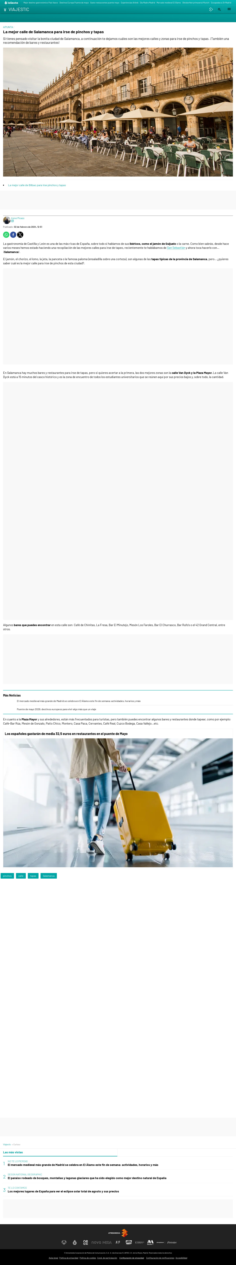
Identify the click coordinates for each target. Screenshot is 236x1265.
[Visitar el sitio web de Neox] (85, 1242)
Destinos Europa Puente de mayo (74, 2)
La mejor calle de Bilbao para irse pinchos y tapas (37, 185)
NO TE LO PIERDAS (18, 1161)
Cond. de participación (107, 1258)
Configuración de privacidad (131, 1258)
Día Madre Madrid (147, 2)
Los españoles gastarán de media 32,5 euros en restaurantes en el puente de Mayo (66, 734)
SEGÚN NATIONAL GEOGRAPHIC (25, 1174)
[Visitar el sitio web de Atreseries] (118, 1242)
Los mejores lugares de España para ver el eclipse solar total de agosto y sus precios (63, 1191)
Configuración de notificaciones (160, 1258)
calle (20, 875)
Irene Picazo (17, 218)
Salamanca (49, 875)
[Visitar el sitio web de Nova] (96, 1242)
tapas (33, 875)
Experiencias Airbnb (129, 2)
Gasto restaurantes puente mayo (104, 2)
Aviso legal (53, 1258)
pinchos (7, 875)
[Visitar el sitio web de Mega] (107, 1242)
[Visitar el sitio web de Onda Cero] (128, 1242)
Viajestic (7, 1144)
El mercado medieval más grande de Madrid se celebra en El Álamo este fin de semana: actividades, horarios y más (79, 700)
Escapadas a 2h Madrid (221, 2)
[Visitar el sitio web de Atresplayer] (161, 1242)
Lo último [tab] (126, 1152)
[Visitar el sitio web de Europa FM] (139, 1242)
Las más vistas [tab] (13, 1152)
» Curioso (16, 1144)
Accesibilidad (181, 1258)
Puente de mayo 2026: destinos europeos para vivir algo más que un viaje (56, 709)
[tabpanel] (118, 1176)
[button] (219, 9)
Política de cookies (88, 1258)
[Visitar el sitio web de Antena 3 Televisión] (64, 1242)
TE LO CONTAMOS (17, 1187)
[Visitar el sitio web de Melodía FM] (150, 1242)
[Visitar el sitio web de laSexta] (74, 1242)
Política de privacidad (68, 1258)
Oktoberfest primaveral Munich (195, 2)
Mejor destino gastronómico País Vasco (40, 2)
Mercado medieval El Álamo (169, 2)
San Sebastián (176, 247)
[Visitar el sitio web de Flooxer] (172, 1242)
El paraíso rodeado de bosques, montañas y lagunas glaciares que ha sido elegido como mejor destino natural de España (87, 1178)
